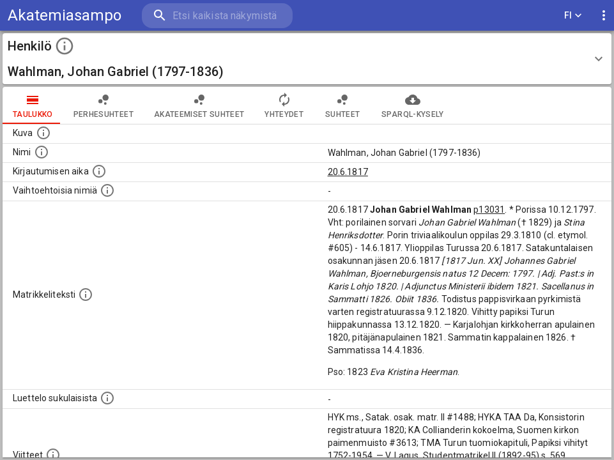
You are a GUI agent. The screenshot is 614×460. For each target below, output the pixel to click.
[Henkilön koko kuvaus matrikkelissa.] (85, 294)
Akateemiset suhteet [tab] (199, 105)
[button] (307, 58)
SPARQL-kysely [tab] (412, 105)
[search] (217, 15)
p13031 (489, 209)
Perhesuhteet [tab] (103, 105)
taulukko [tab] (33, 105)
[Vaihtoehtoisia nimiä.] (107, 190)
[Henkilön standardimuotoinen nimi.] (41, 152)
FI (573, 15)
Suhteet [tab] (342, 105)
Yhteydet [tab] (284, 105)
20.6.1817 (348, 172)
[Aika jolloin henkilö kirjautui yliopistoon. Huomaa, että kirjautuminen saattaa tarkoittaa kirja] (99, 171)
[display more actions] (604, 15)
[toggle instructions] (64, 46)
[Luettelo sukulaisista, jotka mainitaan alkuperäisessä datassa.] (107, 398)
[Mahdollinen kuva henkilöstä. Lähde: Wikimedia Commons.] (43, 133)
